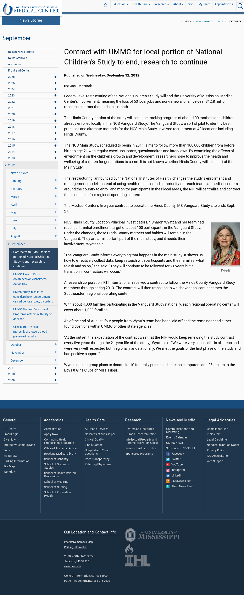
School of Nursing (55, 484)
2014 (11, 149)
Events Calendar (176, 435)
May (13, 210)
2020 (11, 112)
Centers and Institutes (140, 426)
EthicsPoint (214, 431)
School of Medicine (56, 479)
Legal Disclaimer (217, 437)
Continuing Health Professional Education (59, 439)
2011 (11, 365)
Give (190, 6)
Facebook (175, 451)
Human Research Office (141, 431)
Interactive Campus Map (19, 442)
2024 (11, 87)
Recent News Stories (21, 49)
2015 (11, 143)
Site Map (9, 464)
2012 (220, 19)
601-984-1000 (99, 573)
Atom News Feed (179, 484)
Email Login (11, 431)
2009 (11, 378)
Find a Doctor (93, 442)
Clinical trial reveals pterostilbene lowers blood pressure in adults (30, 329)
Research (160, 6)
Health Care (140, 6)
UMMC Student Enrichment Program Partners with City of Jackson (32, 311)
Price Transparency (97, 456)
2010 (11, 371)
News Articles (19, 170)
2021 (11, 105)
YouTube (174, 462)
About (177, 6)
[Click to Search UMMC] (240, 6)
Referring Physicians (98, 462)
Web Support (215, 458)
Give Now (10, 437)
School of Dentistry (56, 456)
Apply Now (51, 431)
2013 (11, 155)
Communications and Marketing (180, 428)
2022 (11, 99)
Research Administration (141, 446)
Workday (9, 469)
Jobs (7, 448)
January (16, 178)
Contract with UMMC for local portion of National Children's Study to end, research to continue (32, 257)
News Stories (31, 20)
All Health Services (96, 426)
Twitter (173, 456)
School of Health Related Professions (60, 472)
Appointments (224, 6)
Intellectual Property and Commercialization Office (142, 439)
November (17, 350)
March (15, 194)
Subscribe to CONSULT (180, 446)
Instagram (175, 467)
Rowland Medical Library (60, 451)
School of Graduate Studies (56, 463)
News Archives (17, 55)
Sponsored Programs (139, 451)
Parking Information (16, 458)
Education (119, 6)
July (13, 226)
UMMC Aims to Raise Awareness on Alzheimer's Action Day (29, 276)
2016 (11, 137)
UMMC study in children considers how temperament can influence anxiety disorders (33, 294)
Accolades (14, 62)
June (14, 218)
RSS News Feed (178, 478)
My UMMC (10, 453)
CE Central (10, 426)
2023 (11, 93)
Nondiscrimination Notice (223, 442)
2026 (11, 74)
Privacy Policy (216, 448)
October (16, 342)
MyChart (204, 6)
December (17, 358)
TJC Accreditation (218, 453)
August (15, 234)
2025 (11, 80)
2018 (11, 124)
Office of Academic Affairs (61, 446)
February (16, 186)
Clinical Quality (94, 437)
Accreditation (52, 426)
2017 (11, 130)
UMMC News (174, 440)
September (18, 241)
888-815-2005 (102, 578)
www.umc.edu (72, 563)
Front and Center (19, 68)
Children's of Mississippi (100, 431)
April (14, 202)
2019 (11, 118)
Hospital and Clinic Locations (97, 449)
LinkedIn (174, 473)
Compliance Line (217, 426)
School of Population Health (57, 491)
